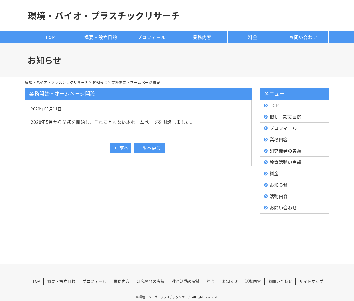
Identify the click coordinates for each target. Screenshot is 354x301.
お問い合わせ (303, 37)
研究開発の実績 (286, 150)
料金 (252, 37)
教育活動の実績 (286, 162)
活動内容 (279, 196)
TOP (50, 37)
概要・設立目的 (100, 37)
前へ (121, 147)
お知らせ (279, 184)
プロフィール (151, 37)
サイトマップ (311, 281)
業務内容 (202, 37)
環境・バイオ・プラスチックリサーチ (104, 15)
